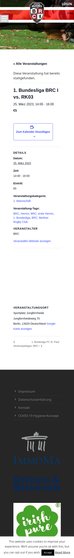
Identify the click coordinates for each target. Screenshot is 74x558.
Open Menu (4, 19)
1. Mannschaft (22, 201)
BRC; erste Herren (42, 213)
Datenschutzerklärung (34, 399)
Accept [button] (48, 552)
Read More (62, 552)
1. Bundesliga (21, 217)
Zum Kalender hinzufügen (33, 131)
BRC (16, 213)
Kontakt (24, 407)
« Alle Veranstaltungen (30, 63)
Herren (25, 213)
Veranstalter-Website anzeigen (32, 241)
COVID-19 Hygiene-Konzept (38, 416)
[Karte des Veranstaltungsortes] (37, 276)
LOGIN (67, 4)
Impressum (26, 391)
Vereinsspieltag (21, 346)
